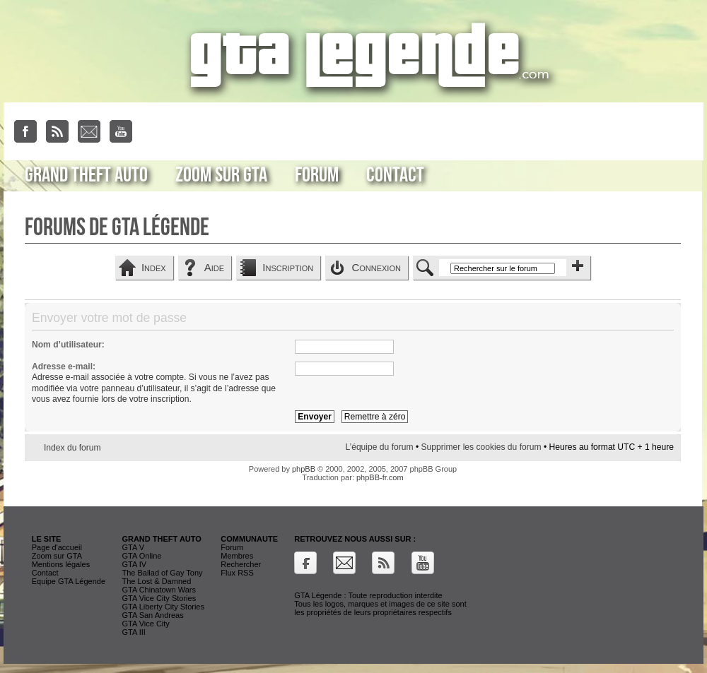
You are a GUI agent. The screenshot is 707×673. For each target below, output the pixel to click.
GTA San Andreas (152, 615)
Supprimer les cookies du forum (481, 447)
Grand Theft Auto (86, 175)
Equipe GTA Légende (68, 581)
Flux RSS (237, 572)
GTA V (133, 547)
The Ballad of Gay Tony (162, 572)
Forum (317, 175)
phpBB (303, 469)
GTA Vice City (145, 623)
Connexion (376, 267)
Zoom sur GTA (221, 175)
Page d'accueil (57, 547)
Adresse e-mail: (63, 366)
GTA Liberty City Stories (163, 606)
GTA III (133, 632)
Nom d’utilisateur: (68, 345)
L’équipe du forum (379, 447)
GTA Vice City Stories (159, 598)
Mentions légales (61, 564)
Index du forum (72, 448)
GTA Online (141, 556)
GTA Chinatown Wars (159, 589)
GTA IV (134, 564)
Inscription (287, 267)
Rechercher (241, 564)
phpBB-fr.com (380, 477)
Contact (395, 175)
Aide (214, 267)
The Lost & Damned (156, 581)
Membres (237, 556)
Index (153, 267)
